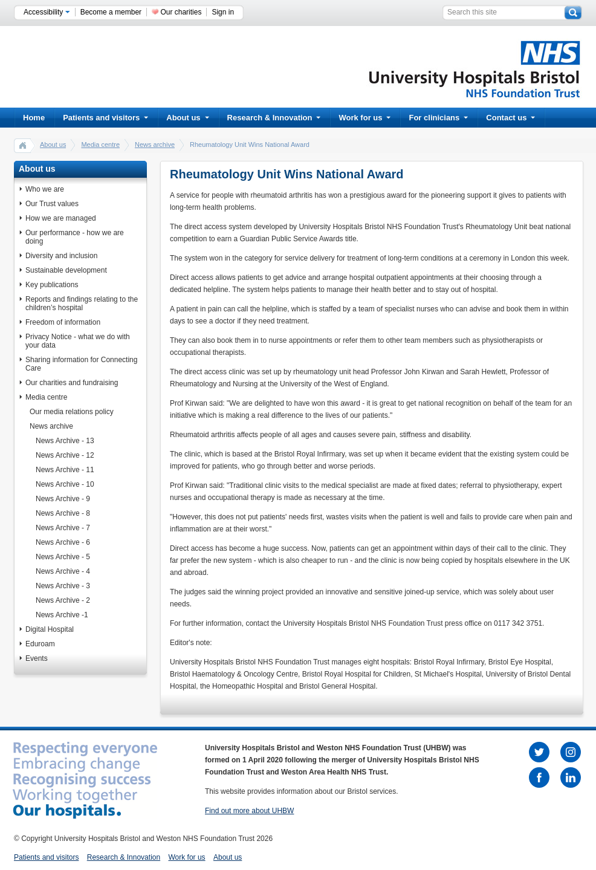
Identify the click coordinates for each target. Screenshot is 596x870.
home (23, 145)
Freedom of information (62, 322)
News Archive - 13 (65, 441)
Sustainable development (66, 270)
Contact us (510, 117)
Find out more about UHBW (249, 811)
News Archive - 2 (63, 600)
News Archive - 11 (65, 470)
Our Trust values (52, 204)
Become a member (110, 12)
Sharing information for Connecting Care (81, 363)
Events (36, 658)
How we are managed (60, 218)
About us (187, 117)
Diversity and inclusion (61, 256)
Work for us (364, 117)
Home (34, 117)
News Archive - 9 (63, 499)
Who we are (44, 189)
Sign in (223, 12)
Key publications (51, 285)
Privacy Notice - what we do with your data (77, 341)
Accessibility (47, 12)
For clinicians (438, 117)
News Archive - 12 (65, 455)
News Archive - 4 (63, 571)
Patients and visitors (105, 117)
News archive (155, 144)
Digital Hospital (49, 629)
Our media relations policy (72, 411)
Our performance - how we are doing (74, 237)
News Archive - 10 (65, 484)
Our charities (180, 12)
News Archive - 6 (63, 542)
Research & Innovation (274, 117)
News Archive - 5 (63, 557)
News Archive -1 (62, 615)
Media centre (100, 144)
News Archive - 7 (63, 528)
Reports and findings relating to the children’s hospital (81, 303)
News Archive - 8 (63, 513)
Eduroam (40, 644)
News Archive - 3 (63, 586)
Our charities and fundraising (71, 382)
